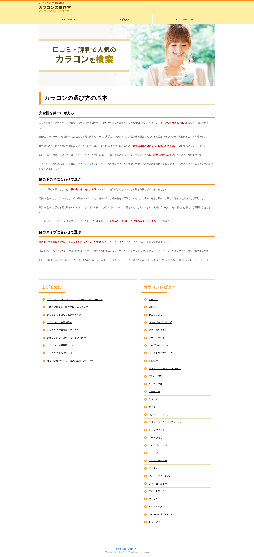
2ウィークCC (155, 376)
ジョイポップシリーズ (160, 322)
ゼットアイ (154, 522)
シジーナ (153, 399)
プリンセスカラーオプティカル (165, 422)
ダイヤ (152, 406)
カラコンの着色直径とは (59, 353)
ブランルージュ (157, 337)
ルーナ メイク (156, 437)
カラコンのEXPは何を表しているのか (66, 337)
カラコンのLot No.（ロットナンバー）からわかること (75, 299)
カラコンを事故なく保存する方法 (64, 314)
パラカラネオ (155, 384)
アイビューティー (158, 460)
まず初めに (125, 19)
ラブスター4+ (156, 453)
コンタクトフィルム (159, 414)
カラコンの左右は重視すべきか (63, 330)
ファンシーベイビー (159, 499)
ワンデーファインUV (159, 476)
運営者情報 (120, 549)
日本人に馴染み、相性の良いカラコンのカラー (71, 307)
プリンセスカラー (158, 483)
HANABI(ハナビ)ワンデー (162, 514)
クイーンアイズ (86, 164)
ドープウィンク (157, 430)
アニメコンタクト (158, 330)
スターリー (154, 391)
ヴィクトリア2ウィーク (161, 353)
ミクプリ (153, 299)
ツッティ (153, 468)
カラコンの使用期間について (62, 345)
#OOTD (153, 307)
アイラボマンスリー (159, 445)
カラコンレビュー (184, 19)
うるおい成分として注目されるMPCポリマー (70, 360)
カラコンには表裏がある (59, 322)
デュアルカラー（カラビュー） (165, 368)
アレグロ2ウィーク (158, 345)
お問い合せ (133, 549)
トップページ (68, 19)
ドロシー (153, 360)
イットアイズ (155, 506)
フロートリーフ (157, 491)
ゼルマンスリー (157, 314)
